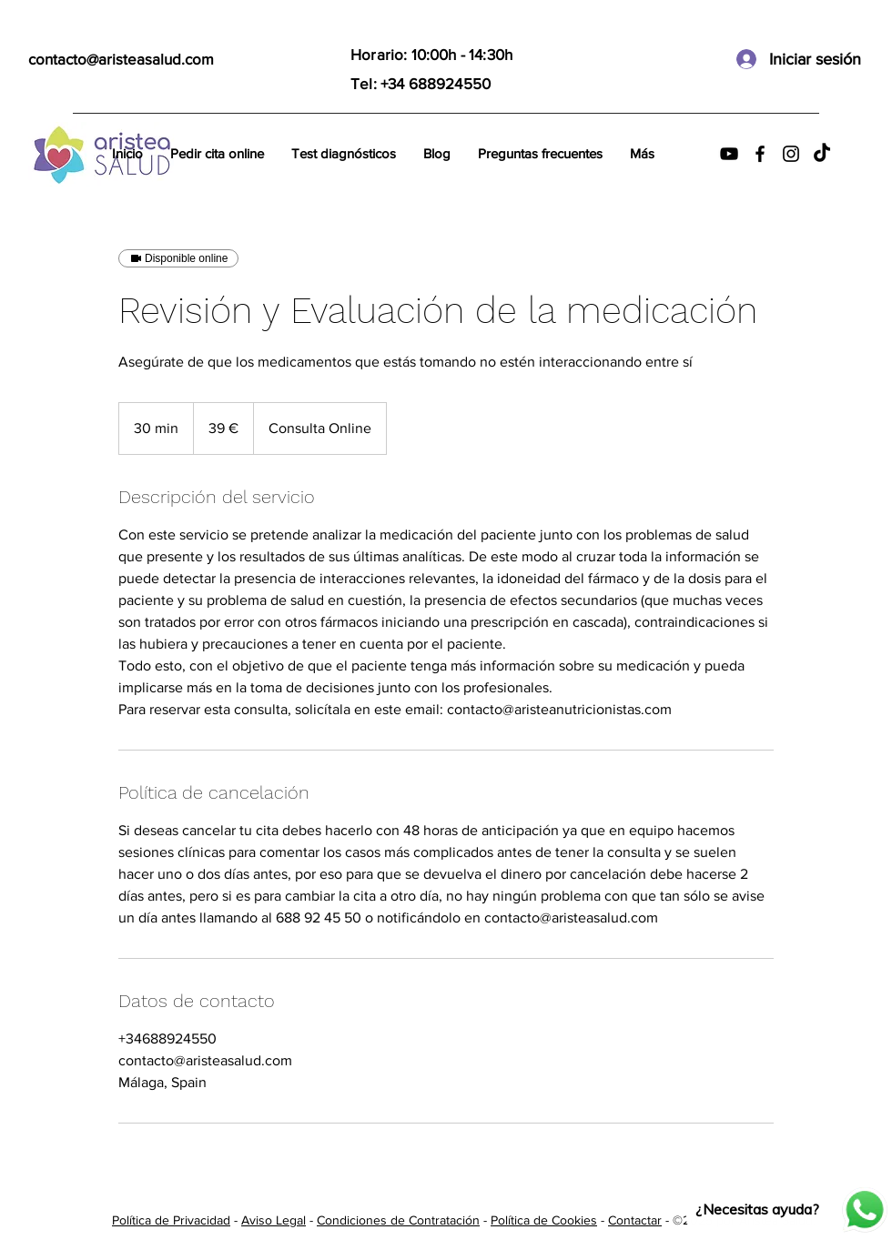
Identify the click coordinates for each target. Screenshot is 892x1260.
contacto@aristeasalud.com (121, 58)
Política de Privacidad (171, 1220)
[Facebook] (760, 154)
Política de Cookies (544, 1220)
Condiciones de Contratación (398, 1220)
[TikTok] (822, 154)
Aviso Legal (273, 1220)
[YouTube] (729, 154)
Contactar (635, 1220)
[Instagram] (791, 154)
